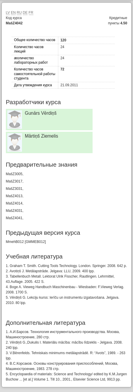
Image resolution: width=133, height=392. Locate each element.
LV (8, 13)
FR (31, 13)
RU (19, 13)
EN (13, 13)
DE (25, 13)
